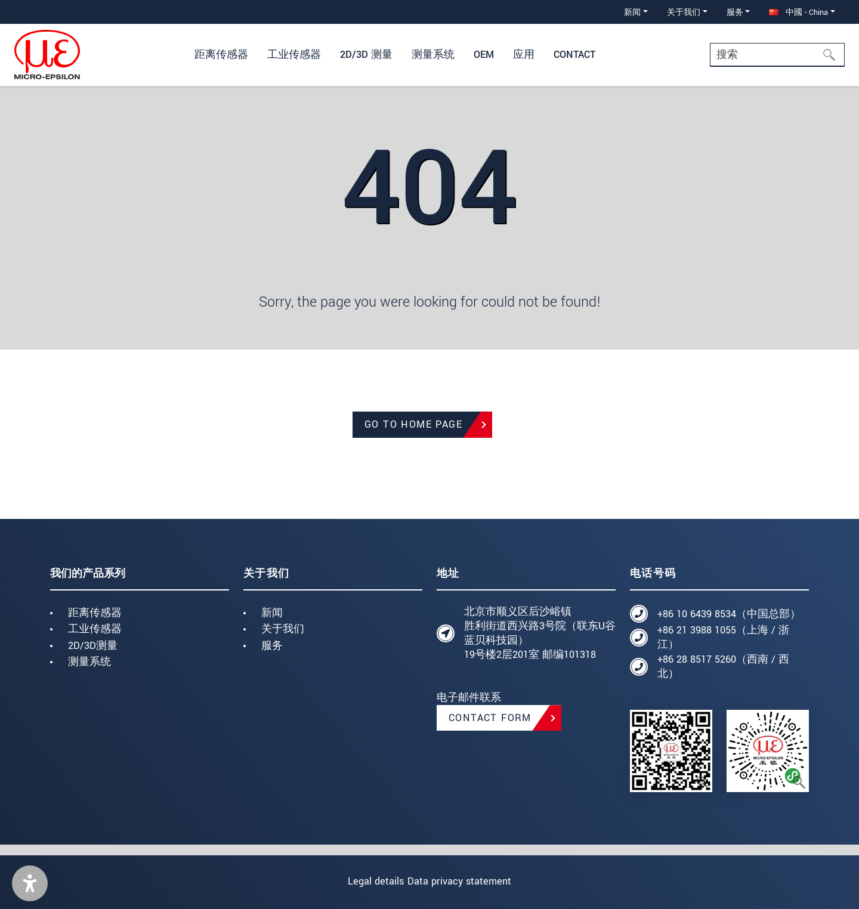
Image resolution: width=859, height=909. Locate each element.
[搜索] (833, 55)
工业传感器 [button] (294, 54)
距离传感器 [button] (221, 54)
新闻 (272, 613)
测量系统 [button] (433, 54)
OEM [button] (484, 54)
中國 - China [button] (798, 12)
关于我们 (282, 629)
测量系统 (89, 662)
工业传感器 (95, 629)
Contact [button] (574, 54)
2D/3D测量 (93, 645)
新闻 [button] (632, 12)
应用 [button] (523, 54)
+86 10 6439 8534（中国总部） (729, 614)
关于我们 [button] (683, 12)
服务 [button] (735, 12)
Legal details (366, 881)
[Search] (777, 55)
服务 (272, 645)
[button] (30, 883)
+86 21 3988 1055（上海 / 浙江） (723, 637)
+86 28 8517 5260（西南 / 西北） (723, 667)
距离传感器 (95, 613)
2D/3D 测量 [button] (366, 54)
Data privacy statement (469, 881)
